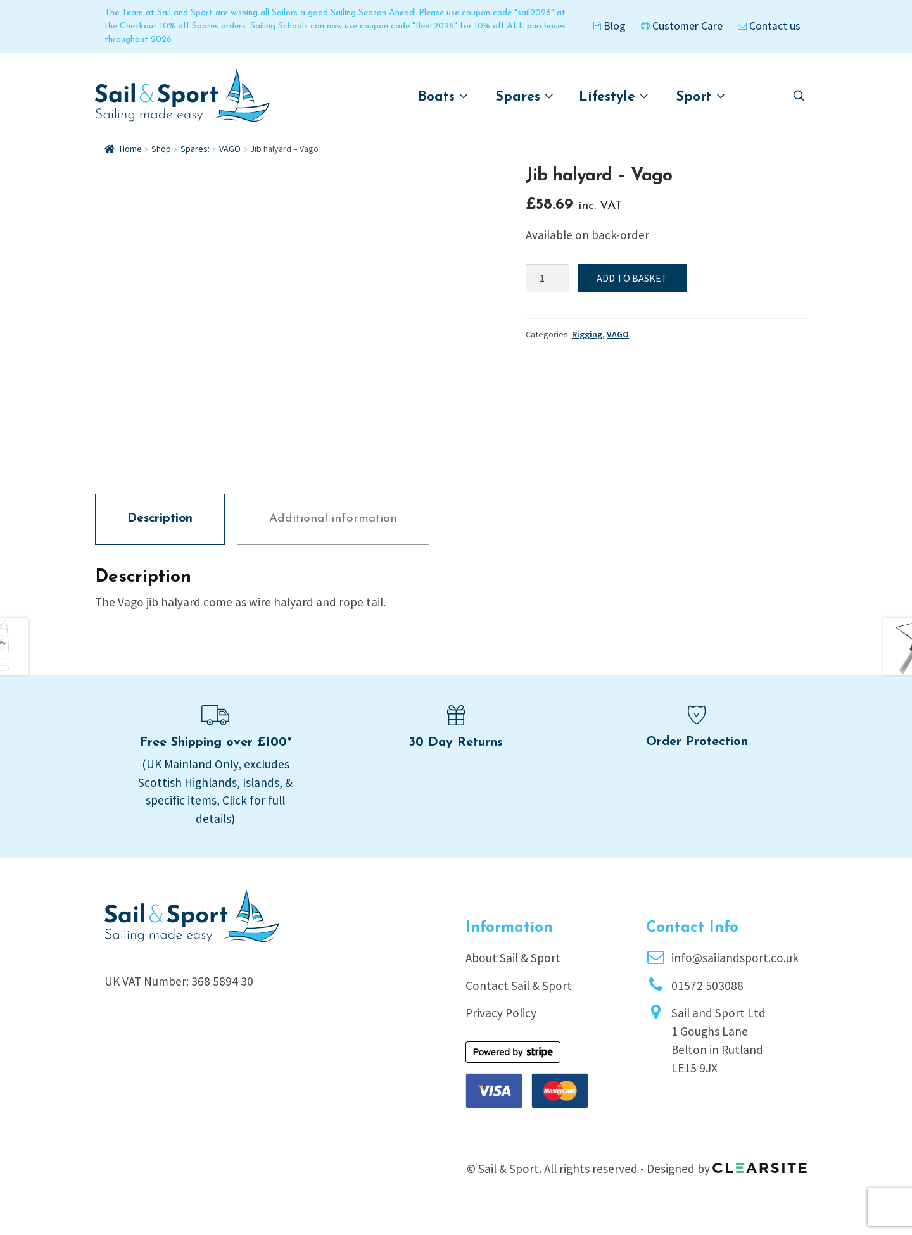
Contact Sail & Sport (519, 1002)
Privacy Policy (501, 1029)
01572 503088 (707, 1002)
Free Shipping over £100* (215, 759)
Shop (161, 148)
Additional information (333, 535)
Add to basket (632, 278)
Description (160, 535)
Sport (700, 96)
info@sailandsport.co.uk (735, 974)
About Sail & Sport (513, 974)
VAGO (230, 148)
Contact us (769, 26)
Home (131, 148)
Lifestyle (614, 96)
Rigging (587, 334)
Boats (443, 96)
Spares (525, 96)
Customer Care (682, 26)
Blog (609, 26)
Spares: (195, 148)
